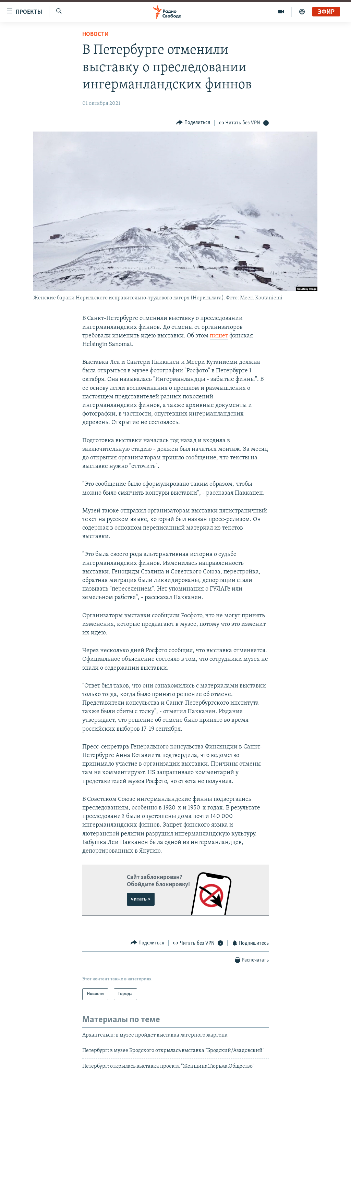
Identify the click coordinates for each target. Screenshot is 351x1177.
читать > (140, 899)
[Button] (193, 123)
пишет (219, 336)
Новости (95, 34)
